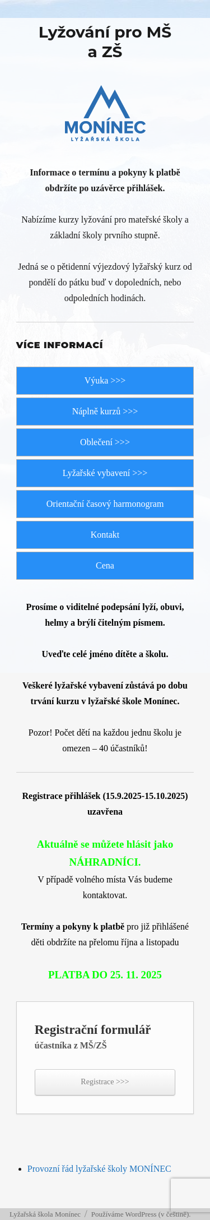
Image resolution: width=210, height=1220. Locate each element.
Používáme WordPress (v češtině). (141, 1214)
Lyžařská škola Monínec (45, 1214)
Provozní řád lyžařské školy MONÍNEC (99, 1168)
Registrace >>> (105, 1082)
